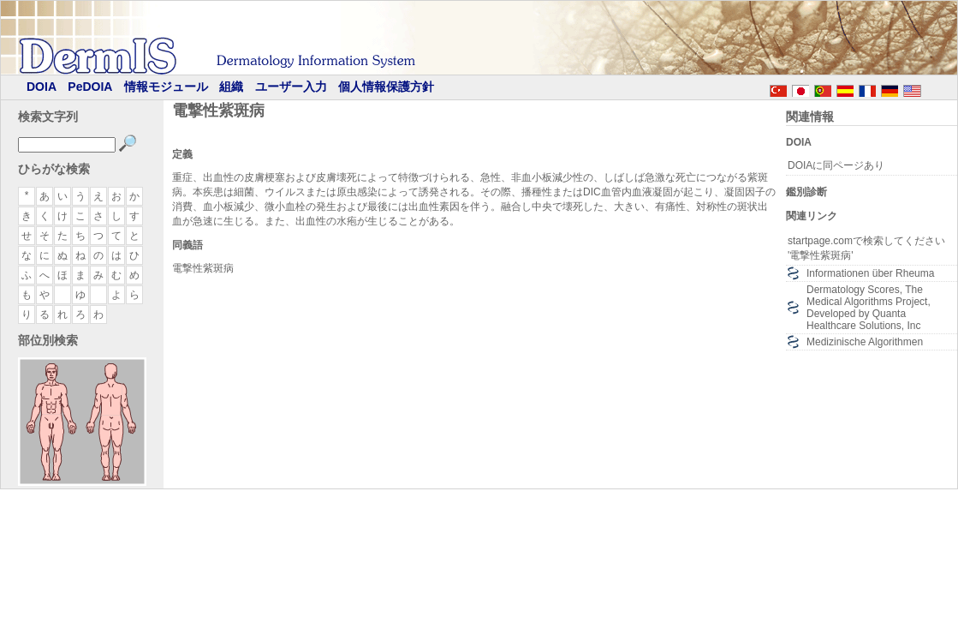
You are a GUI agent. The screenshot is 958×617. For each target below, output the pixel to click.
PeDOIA (90, 86)
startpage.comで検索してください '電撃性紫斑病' (866, 248)
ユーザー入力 (291, 86)
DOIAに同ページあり (836, 165)
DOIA (42, 86)
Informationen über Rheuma (870, 273)
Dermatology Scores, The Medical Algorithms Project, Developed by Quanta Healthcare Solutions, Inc (868, 308)
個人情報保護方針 (386, 86)
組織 (231, 86)
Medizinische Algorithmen (864, 342)
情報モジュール (166, 86)
